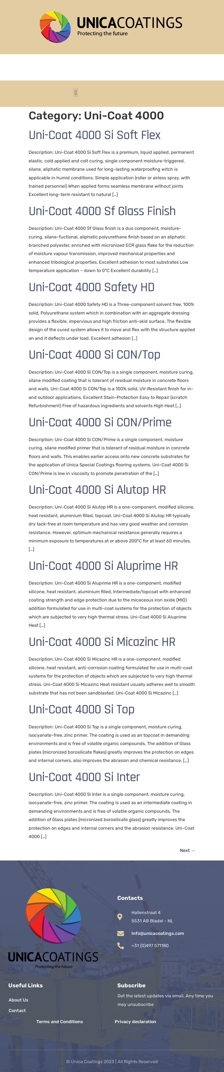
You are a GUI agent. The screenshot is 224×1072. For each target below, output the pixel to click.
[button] (75, 92)
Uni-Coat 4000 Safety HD (92, 287)
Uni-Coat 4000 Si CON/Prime (100, 422)
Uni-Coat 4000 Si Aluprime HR (103, 566)
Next (187, 850)
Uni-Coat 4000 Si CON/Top (94, 354)
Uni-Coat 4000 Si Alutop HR (97, 490)
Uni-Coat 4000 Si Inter (84, 777)
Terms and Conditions (59, 1021)
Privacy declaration (135, 1021)
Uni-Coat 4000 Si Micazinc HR (102, 642)
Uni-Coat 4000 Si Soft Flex (94, 135)
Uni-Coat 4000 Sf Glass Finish (102, 211)
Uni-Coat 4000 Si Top (82, 709)
